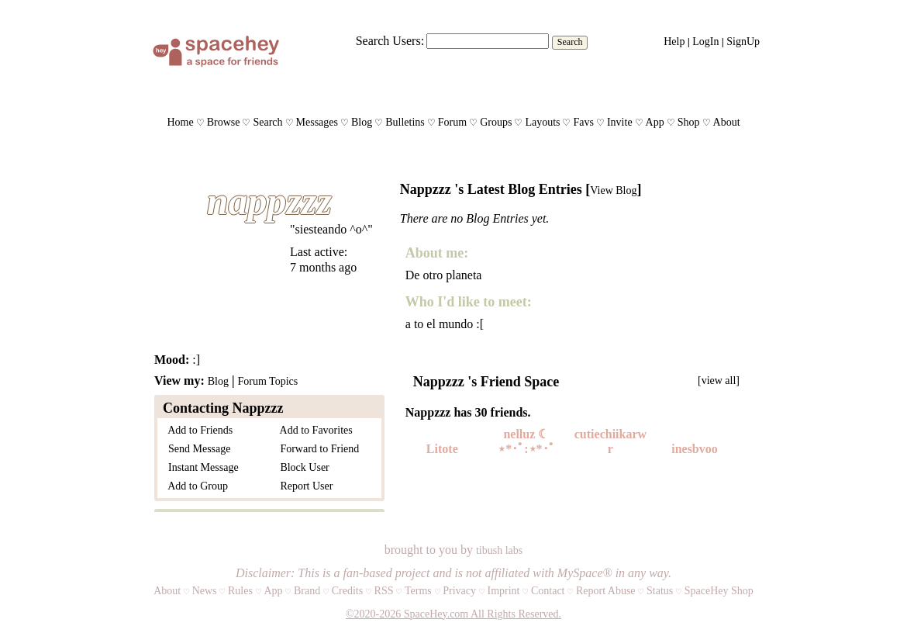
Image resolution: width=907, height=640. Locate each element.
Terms (418, 591)
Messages (317, 122)
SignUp (743, 41)
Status (660, 591)
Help (674, 41)
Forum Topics (267, 381)
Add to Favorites (313, 430)
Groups (496, 122)
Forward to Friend (316, 449)
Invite (620, 122)
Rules (240, 591)
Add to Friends (198, 430)
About (726, 122)
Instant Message (201, 467)
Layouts (542, 122)
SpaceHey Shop (719, 591)
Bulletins (405, 122)
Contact (548, 591)
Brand (307, 591)
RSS (384, 591)
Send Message (197, 449)
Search (570, 41)
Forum (452, 122)
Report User (303, 486)
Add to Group (195, 486)
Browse (223, 122)
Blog (361, 122)
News (204, 591)
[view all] (719, 380)
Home (180, 122)
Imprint (503, 591)
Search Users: (390, 40)
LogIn (705, 41)
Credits (347, 591)
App (655, 122)
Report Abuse (606, 591)
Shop (689, 122)
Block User (301, 467)
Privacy (459, 591)
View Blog (613, 190)
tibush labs (499, 550)
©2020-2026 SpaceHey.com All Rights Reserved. (453, 614)
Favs (583, 122)
